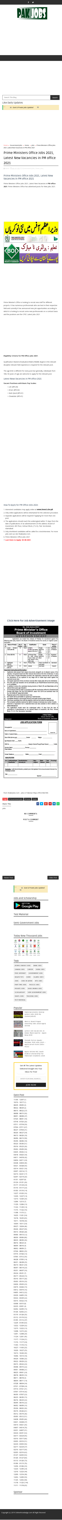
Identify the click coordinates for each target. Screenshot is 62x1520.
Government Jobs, (28, 168)
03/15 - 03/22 (19, 1301)
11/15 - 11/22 (19, 1210)
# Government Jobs (16, 799)
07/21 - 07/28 (19, 1387)
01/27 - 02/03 (19, 1455)
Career (30, 970)
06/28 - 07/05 (19, 1260)
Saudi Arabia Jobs (35, 989)
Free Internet (20, 974)
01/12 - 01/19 (19, 1318)
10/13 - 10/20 (19, 1353)
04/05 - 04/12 (19, 1293)
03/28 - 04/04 (19, 1163)
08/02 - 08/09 (19, 1249)
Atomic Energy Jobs (23, 966)
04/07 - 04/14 (19, 1428)
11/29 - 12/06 (19, 1205)
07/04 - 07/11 (19, 1128)
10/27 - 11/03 (19, 1348)
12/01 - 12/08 (19, 1334)
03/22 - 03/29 (19, 1298)
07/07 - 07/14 (19, 1392)
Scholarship (20, 993)
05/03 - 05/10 (19, 1282)
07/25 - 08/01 (19, 1119)
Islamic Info (38, 977)
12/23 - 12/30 (19, 1469)
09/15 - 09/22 (19, 1364)
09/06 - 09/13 (19, 1235)
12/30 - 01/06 (19, 1466)
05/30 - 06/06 (19, 1141)
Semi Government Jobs (37, 993)
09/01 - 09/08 (19, 1370)
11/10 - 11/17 (19, 1342)
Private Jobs (20, 989)
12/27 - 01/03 (19, 1194)
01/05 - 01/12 (19, 1320)
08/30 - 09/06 (19, 1238)
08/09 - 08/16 (19, 1246)
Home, (37, 168)
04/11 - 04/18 (19, 1158)
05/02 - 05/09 (19, 1150)
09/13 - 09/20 (19, 1232)
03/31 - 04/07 (19, 1431)
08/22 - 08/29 (19, 1108)
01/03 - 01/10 (19, 1191)
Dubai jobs (40, 970)
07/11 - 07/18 (19, 1125)
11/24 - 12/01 (19, 1337)
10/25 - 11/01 (19, 1216)
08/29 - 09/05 (19, 1105)
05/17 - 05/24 (19, 1276)
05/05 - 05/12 (19, 1417)
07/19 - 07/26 (19, 1254)
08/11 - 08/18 (19, 1378)
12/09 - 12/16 (19, 1475)
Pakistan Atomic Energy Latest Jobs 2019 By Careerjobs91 (34, 1015)
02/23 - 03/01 (19, 1307)
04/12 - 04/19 (19, 1290)
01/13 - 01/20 (19, 1461)
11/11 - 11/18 (19, 1486)
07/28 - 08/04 (19, 1384)
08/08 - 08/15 (19, 1114)
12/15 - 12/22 (19, 1329)
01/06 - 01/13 (19, 1464)
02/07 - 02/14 (19, 1177)
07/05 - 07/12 (19, 1257)
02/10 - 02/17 (19, 1450)
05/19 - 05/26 (19, 1411)
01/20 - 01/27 (19, 1458)
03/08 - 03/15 (19, 1304)
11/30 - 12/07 (19, 1100)
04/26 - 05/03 (19, 1285)
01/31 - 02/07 (19, 1180)
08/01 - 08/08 (19, 1117)
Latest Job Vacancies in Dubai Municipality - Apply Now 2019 (35, 1034)
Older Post (53, 878)
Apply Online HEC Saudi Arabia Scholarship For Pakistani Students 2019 (35, 1054)
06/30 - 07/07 (19, 1395)
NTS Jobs (38, 981)
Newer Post (8, 878)
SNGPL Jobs (19, 997)
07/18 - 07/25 (19, 1122)
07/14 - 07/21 (19, 1389)
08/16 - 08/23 (19, 1243)
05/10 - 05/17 (19, 1279)
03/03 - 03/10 (19, 1442)
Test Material (20, 1000)
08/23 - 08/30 (19, 1241)
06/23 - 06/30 (19, 1398)
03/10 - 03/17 (19, 1439)
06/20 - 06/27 (19, 1133)
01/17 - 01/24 (19, 1185)
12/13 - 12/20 (19, 1199)
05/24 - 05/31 (19, 1274)
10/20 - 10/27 (19, 1351)
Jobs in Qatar (26, 981)
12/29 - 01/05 (19, 1323)
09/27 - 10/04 (19, 1227)
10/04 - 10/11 (19, 1224)
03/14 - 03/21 (19, 1169)
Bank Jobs (38, 966)
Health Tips (19, 977)
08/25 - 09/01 (19, 1373)
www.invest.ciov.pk (45, 509)
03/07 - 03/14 (19, 1172)
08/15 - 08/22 (19, 1111)
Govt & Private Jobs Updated (23, 107)
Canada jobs (20, 970)
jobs (32, 145)
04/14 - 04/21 (19, 1425)
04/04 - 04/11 (19, 1161)
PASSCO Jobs (34, 985)
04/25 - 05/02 (19, 1152)
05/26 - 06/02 (19, 1409)
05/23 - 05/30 (19, 1144)
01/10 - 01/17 (19, 1188)
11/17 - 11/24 (19, 1340)
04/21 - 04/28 (19, 1422)
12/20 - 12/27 (19, 1196)
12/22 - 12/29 (19, 1326)
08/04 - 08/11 (19, 1381)
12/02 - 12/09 (19, 1477)
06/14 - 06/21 (19, 1265)
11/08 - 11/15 (19, 1213)
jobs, (42, 168)
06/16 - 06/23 (19, 1400)
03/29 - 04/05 (19, 1296)
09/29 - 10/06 (19, 1359)
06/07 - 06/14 (19, 1268)
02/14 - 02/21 (19, 1174)
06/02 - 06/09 (19, 1406)
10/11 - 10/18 (19, 1221)
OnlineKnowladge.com (23, 1513)
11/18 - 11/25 (19, 1483)
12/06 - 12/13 (19, 1202)
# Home (27, 799)
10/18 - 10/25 (19, 1218)
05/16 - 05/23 (19, 1147)
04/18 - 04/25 (19, 1155)
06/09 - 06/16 (19, 1403)
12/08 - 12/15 (19, 1331)
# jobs (35, 799)
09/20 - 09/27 (19, 1229)
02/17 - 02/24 (19, 1447)
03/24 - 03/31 (19, 1433)
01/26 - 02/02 (19, 1312)
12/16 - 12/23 (19, 1472)
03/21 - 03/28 (19, 1166)
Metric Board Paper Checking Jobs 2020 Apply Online (35, 1024)
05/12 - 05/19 (19, 1414)
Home (6, 145)
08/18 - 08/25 (19, 1376)
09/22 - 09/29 (19, 1362)
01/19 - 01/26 (19, 1315)
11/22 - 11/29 (19, 1207)
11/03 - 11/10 (19, 1345)
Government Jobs (16, 145)
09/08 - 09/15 (19, 1367)
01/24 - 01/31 (19, 1183)
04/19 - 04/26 (19, 1287)
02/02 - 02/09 (19, 1309)
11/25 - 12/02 (19, 1480)
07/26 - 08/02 (19, 1252)
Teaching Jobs (32, 997)
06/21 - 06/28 (19, 1263)
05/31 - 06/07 (19, 1271)
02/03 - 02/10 (19, 1453)
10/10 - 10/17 (19, 1103)
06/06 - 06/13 (19, 1139)
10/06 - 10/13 (19, 1356)
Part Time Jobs (20, 985)
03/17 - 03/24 (19, 1436)
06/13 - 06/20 (19, 1136)
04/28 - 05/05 (19, 1420)
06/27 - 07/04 (19, 1130)
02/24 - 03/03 (19, 1444)
